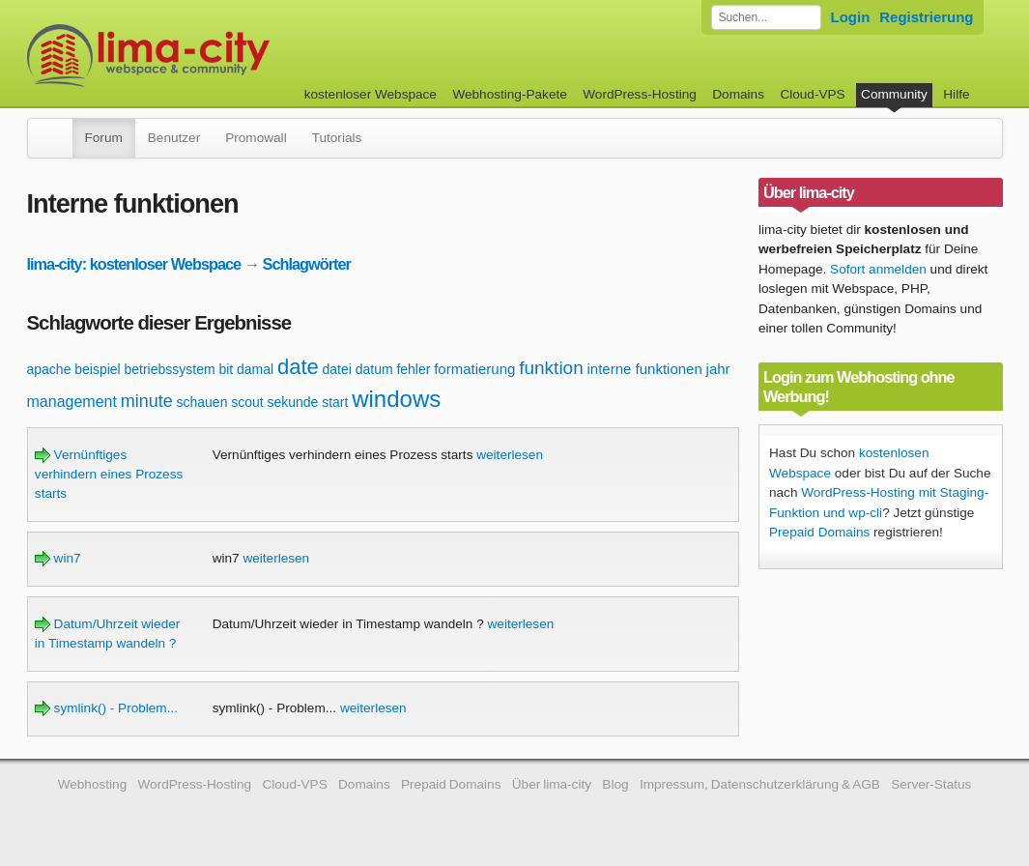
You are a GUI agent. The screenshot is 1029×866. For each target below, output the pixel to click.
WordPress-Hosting (640, 94)
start (335, 402)
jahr (718, 369)
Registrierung (926, 17)
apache (49, 369)
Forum (104, 137)
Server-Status (931, 784)
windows (396, 399)
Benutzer (174, 137)
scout (247, 402)
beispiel (97, 369)
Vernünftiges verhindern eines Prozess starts (109, 474)
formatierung (474, 369)
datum (374, 369)
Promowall (255, 137)
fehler (413, 369)
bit (225, 369)
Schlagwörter (307, 264)
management (72, 401)
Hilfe (956, 94)
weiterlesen (509, 454)
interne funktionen (644, 369)
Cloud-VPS (812, 94)
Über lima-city (551, 784)
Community (894, 94)
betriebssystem (169, 369)
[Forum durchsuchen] (766, 17)
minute (147, 401)
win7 (58, 558)
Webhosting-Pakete (509, 94)
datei (337, 369)
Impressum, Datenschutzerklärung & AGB (760, 784)
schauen (201, 402)
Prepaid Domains (819, 532)
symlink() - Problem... (106, 708)
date (298, 367)
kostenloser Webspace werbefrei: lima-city (220, 55)
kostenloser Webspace (370, 94)
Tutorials (337, 137)
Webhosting (93, 784)
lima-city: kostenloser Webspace (134, 264)
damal (255, 369)
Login (851, 17)
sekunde (292, 402)
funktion (551, 368)
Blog (615, 784)
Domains (738, 94)
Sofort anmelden (878, 269)
